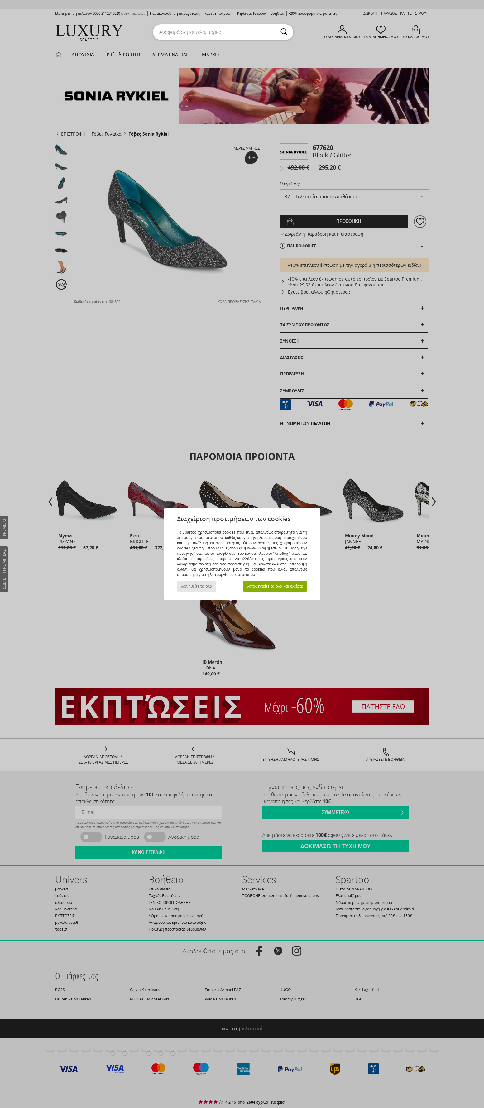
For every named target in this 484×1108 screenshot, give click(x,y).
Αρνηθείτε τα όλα (196, 586)
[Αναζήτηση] (284, 32)
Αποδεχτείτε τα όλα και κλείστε (275, 586)
